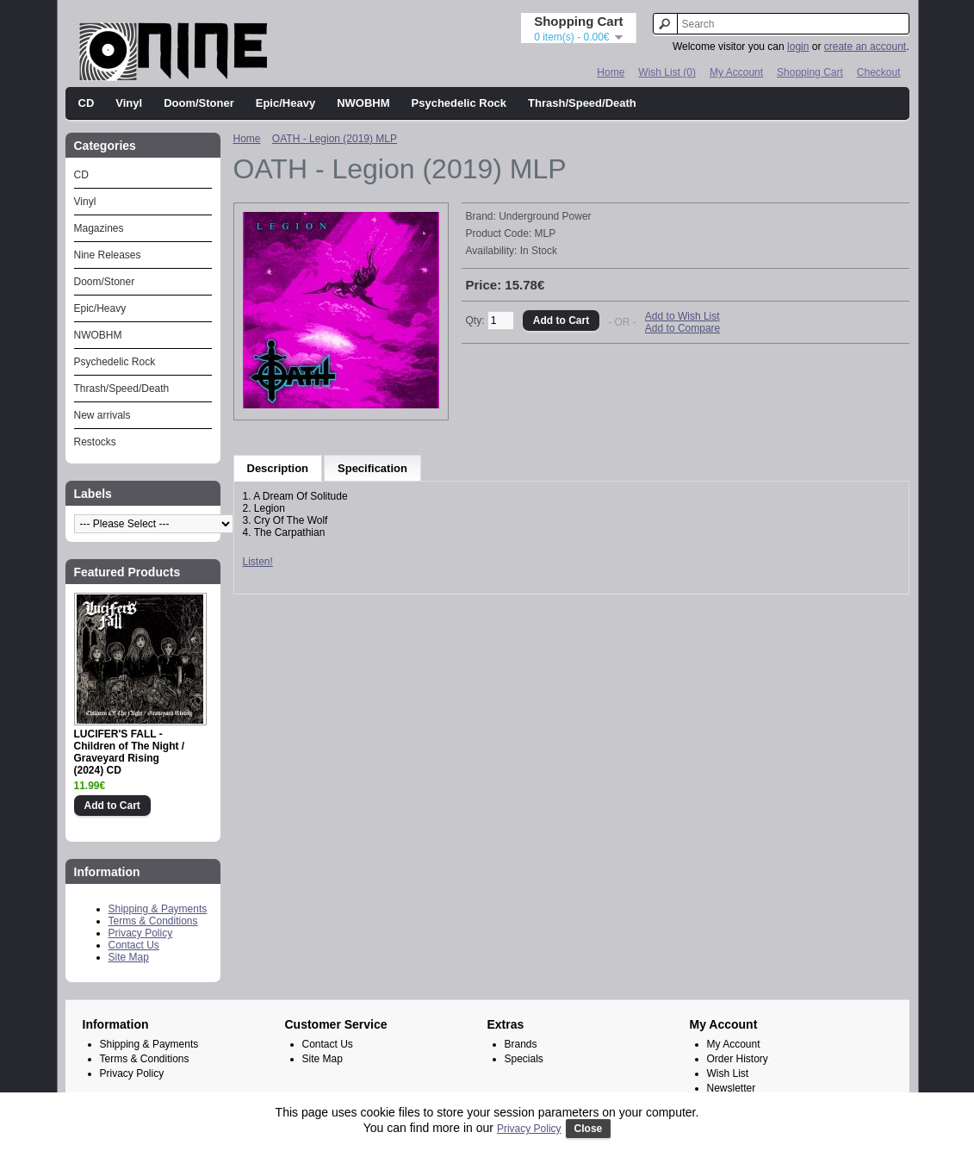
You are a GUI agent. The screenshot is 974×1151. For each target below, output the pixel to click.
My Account (736, 72)
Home (610, 72)
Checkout (879, 72)
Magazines (99, 228)
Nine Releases (107, 255)
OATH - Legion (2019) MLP (334, 139)
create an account (865, 46)
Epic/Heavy (285, 102)
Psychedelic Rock (459, 102)
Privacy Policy (141, 933)
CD (86, 102)
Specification (372, 468)
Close (588, 1129)
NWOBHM (363, 102)
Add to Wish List (682, 316)
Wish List (728, 1073)
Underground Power (545, 216)
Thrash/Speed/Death (582, 102)
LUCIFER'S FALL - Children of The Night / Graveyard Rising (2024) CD (129, 752)
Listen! (258, 562)
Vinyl (128, 102)
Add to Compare (682, 328)
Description (278, 468)
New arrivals (102, 415)
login (798, 46)
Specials (524, 1059)
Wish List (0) (667, 72)
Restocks (95, 442)
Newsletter (731, 1088)
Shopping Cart (810, 72)
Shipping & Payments (158, 909)
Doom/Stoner (199, 102)
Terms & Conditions (153, 921)
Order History (737, 1059)
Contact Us (134, 945)
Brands (521, 1044)
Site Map (129, 957)
